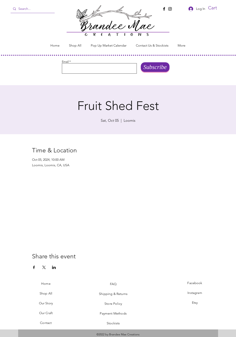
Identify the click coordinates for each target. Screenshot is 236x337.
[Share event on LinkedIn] (54, 267)
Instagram (194, 293)
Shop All (46, 293)
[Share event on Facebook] (34, 267)
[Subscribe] (155, 67)
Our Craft (46, 313)
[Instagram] (170, 9)
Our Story (46, 303)
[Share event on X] (44, 267)
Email (65, 61)
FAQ (113, 284)
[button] (217, 8)
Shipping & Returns (113, 294)
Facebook (194, 283)
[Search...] (32, 9)
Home (46, 284)
